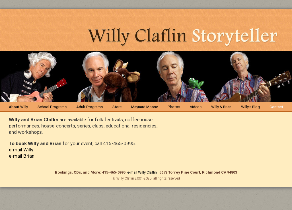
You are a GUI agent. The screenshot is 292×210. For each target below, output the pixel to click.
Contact (276, 107)
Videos (195, 107)
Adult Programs (89, 107)
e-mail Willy (21, 150)
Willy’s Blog (250, 107)
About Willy (18, 107)
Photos (174, 107)
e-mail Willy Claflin (142, 172)
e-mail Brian (21, 156)
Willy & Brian (221, 107)
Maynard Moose (144, 107)
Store (117, 107)
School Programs (52, 107)
